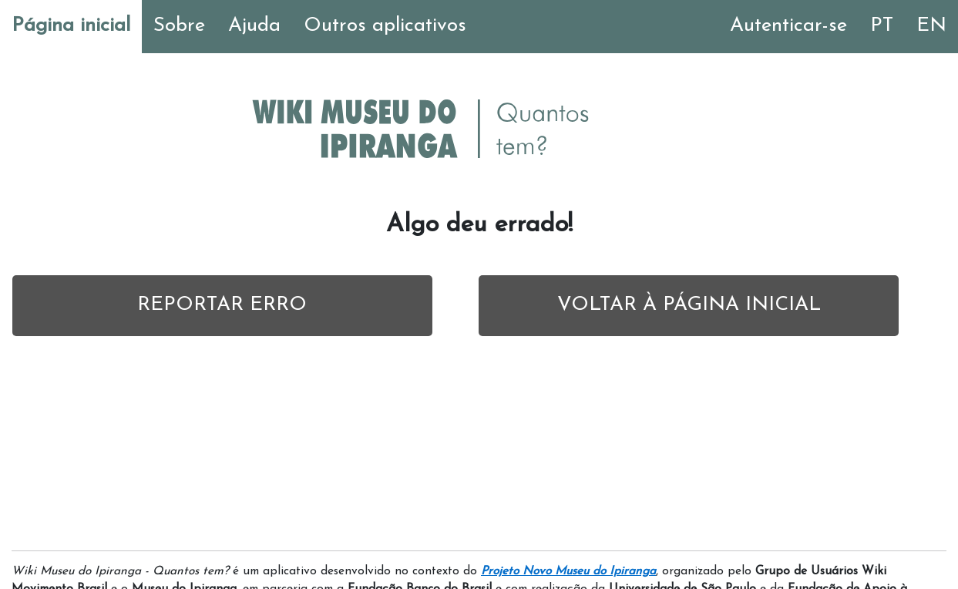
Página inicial (71, 25)
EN (931, 25)
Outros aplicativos (385, 25)
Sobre (179, 25)
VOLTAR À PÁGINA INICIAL (689, 305)
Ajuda (254, 25)
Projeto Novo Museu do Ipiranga (568, 571)
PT (881, 25)
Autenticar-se (788, 25)
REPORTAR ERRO (222, 305)
